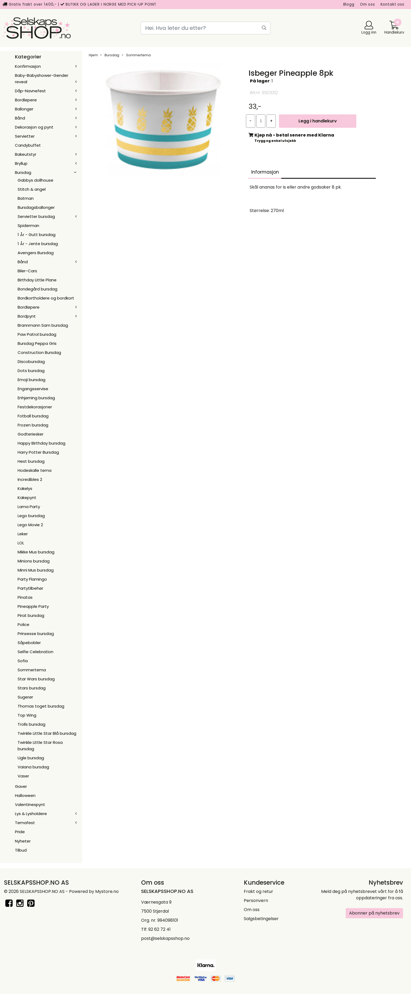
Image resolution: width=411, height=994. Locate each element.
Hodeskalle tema (34, 470)
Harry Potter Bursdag (38, 452)
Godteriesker (30, 434)
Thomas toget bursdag (41, 706)
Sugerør (25, 697)
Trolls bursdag (31, 724)
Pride (20, 832)
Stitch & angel (32, 189)
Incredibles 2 (30, 479)
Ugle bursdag (31, 758)
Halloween (25, 795)
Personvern (256, 900)
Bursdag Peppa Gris (37, 343)
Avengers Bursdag (36, 253)
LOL (21, 543)
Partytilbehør (30, 588)
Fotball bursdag (33, 416)
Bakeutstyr (25, 154)
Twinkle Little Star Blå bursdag (47, 733)
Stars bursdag (32, 688)
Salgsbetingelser (261, 919)
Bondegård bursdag (37, 289)
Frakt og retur (258, 891)
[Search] (205, 28)
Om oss (367, 4)
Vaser (23, 776)
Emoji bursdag (31, 379)
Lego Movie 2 (30, 525)
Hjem (93, 55)
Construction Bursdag (39, 352)
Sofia (23, 661)
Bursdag (23, 172)
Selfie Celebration (35, 651)
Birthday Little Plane (37, 280)
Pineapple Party (33, 606)
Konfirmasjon (28, 66)
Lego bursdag (31, 515)
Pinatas (25, 597)
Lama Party (29, 506)
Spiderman (28, 225)
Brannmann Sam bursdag (43, 325)
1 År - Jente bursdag (38, 243)
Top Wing (27, 715)
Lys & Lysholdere (31, 813)
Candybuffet (28, 145)
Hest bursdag (31, 461)
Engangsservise (33, 389)
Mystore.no (107, 891)
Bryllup (21, 163)
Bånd (20, 118)
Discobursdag (31, 361)
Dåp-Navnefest (30, 91)
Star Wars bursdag (36, 679)
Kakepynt (27, 497)
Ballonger (24, 109)
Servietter (25, 136)
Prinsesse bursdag (36, 633)
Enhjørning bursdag (36, 398)
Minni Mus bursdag (36, 570)
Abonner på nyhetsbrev (374, 913)
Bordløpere (26, 100)
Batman (26, 198)
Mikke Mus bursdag (36, 552)
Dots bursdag (31, 370)
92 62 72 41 (159, 929)
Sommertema (32, 670)
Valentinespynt (30, 804)
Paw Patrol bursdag (37, 334)
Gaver (21, 786)
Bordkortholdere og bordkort (46, 298)
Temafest (25, 822)
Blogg (348, 4)
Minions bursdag (34, 561)
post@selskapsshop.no (165, 938)
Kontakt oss (392, 4)
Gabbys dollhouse (35, 180)
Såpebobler (29, 642)
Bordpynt (27, 316)
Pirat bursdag (31, 615)
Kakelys (25, 488)
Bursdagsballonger (36, 207)
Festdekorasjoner (35, 407)
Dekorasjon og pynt (34, 127)
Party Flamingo (32, 579)
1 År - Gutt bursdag (36, 234)
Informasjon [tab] (265, 172)
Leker (23, 534)
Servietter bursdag (36, 216)
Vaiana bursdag (33, 767)
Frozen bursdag (33, 425)
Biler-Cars (27, 271)
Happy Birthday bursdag (41, 443)
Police (23, 624)
